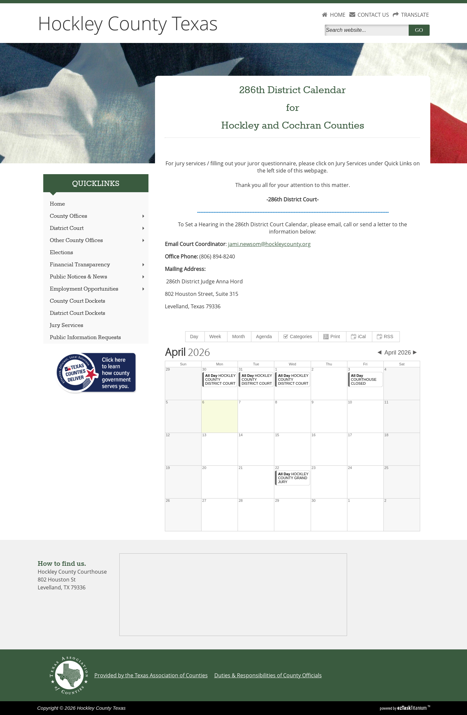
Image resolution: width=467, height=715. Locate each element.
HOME (337, 14)
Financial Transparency (98, 264)
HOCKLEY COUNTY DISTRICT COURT (220, 379)
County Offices (98, 216)
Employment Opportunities (98, 289)
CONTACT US (373, 14)
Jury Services (66, 325)
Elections (61, 252)
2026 (187, 352)
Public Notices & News (98, 277)
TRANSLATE (415, 14)
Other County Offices (98, 240)
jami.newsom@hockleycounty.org (269, 244)
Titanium (412, 707)
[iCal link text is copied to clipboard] (359, 337)
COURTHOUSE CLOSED (364, 379)
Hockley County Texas (128, 22)
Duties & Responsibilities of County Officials (268, 675)
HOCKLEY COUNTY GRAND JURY (293, 478)
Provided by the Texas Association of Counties (151, 675)
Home (57, 204)
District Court (98, 228)
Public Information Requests (85, 337)
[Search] (368, 30)
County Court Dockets (77, 301)
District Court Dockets (77, 313)
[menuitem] (195, 337)
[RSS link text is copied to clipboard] (385, 337)
